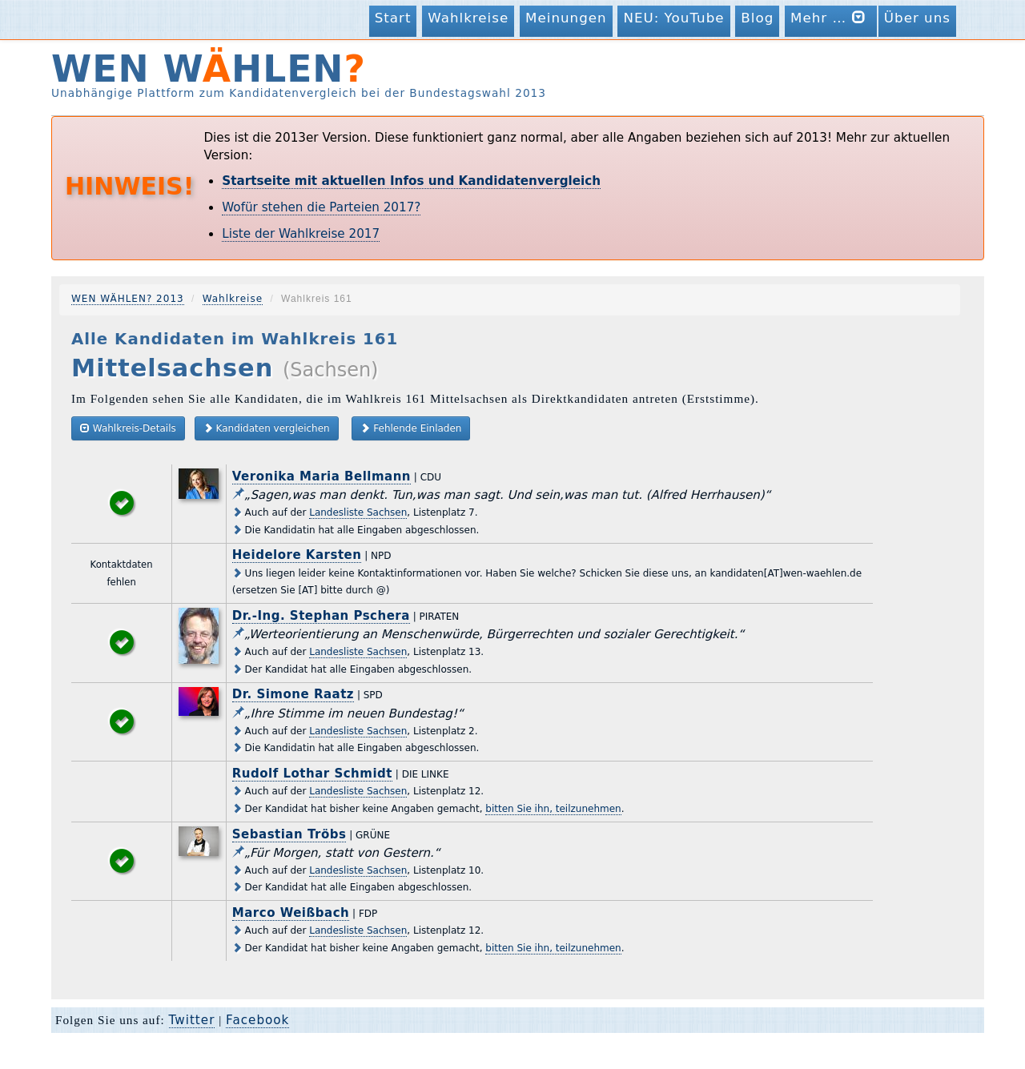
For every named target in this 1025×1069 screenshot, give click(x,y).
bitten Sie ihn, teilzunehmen (553, 808)
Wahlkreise (468, 18)
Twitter (192, 1020)
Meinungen (566, 18)
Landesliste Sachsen (358, 512)
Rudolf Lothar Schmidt (312, 773)
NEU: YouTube (673, 18)
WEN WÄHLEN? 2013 (127, 298)
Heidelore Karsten (297, 555)
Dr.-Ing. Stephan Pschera (321, 616)
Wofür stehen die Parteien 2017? (321, 207)
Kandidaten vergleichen (266, 428)
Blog (757, 18)
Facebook (257, 1020)
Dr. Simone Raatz (293, 694)
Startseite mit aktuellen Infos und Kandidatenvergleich (411, 181)
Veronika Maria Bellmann (321, 476)
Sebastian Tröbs (289, 834)
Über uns (917, 18)
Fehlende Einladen (410, 428)
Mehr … (830, 17)
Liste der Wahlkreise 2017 (301, 234)
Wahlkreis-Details (128, 428)
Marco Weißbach (290, 913)
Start (393, 18)
